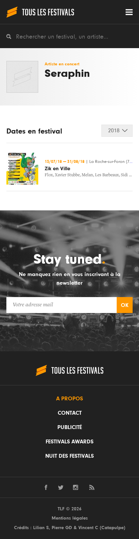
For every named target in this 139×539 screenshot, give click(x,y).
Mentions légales (70, 518)
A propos (69, 399)
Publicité (69, 427)
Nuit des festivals (69, 456)
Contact (70, 413)
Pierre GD (62, 527)
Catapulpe (112, 527)
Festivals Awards (69, 442)
